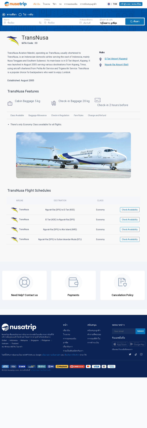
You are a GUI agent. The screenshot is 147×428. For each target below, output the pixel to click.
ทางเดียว (11, 14)
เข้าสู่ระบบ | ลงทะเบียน (130, 4)
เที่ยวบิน (36, 4)
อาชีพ (65, 342)
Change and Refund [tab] (97, 115)
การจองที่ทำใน (93, 338)
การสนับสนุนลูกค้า (88, 4)
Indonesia (14, 340)
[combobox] (20, 21)
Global (4, 340)
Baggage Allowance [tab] (38, 115)
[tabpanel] (73, 152)
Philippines (46, 340)
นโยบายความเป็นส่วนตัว (51, 355)
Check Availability (130, 210)
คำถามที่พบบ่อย (94, 334)
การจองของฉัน (70, 4)
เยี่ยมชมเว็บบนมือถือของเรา (122, 349)
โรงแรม (46, 4)
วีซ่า (54, 4)
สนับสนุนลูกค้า (93, 330)
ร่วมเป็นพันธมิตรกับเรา (73, 351)
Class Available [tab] (17, 115)
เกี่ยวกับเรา (68, 346)
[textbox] (20, 21)
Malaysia (24, 340)
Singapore (35, 340)
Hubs (102, 52)
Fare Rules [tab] (78, 115)
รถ (60, 4)
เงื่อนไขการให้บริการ (72, 355)
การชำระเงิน (93, 342)
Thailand (14, 344)
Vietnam (5, 344)
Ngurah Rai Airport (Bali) (116, 64)
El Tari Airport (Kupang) (116, 58)
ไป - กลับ (28, 14)
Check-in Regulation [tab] (60, 115)
